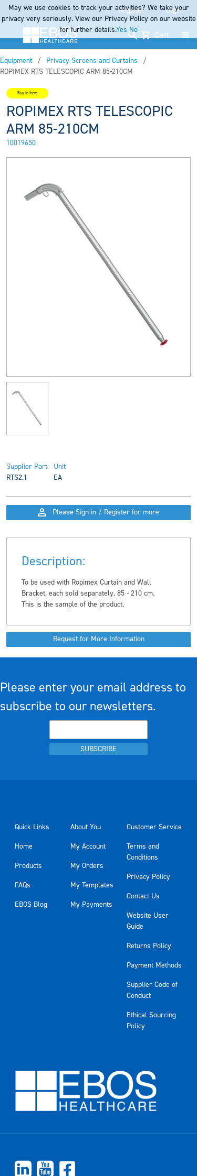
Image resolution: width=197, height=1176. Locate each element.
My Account (88, 846)
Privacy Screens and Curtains (92, 60)
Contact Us (143, 896)
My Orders (86, 866)
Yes (121, 30)
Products (28, 866)
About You (85, 827)
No (133, 30)
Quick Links (32, 827)
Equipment (16, 60)
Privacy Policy (148, 877)
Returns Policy (149, 946)
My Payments (91, 904)
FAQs (22, 885)
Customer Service (154, 827)
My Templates (91, 885)
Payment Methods (154, 965)
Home (24, 846)
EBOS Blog (31, 904)
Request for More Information (98, 639)
